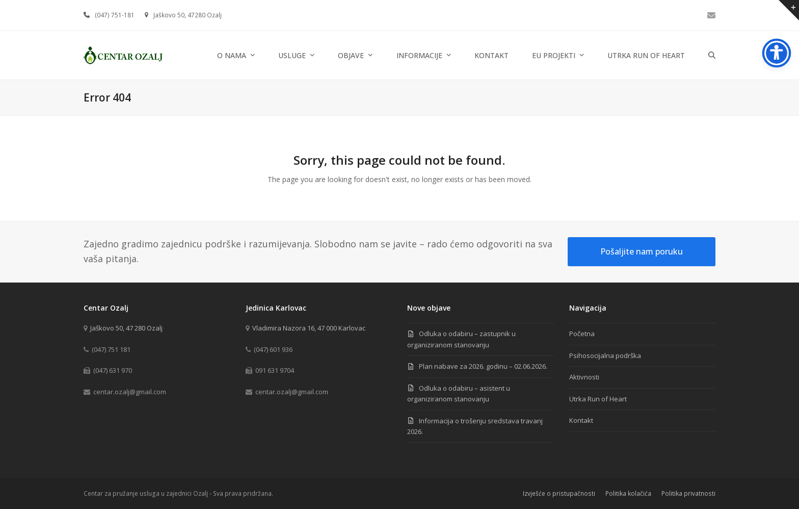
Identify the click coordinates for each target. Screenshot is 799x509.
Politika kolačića (628, 493)
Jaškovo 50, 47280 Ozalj (187, 15)
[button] (712, 55)
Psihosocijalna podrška (605, 355)
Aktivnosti (584, 376)
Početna (582, 333)
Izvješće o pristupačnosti (559, 493)
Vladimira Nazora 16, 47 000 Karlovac (308, 328)
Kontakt (581, 420)
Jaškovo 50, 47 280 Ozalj (126, 328)
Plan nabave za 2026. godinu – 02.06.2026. (483, 366)
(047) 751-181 (115, 15)
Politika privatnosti (688, 493)
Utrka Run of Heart (598, 398)
